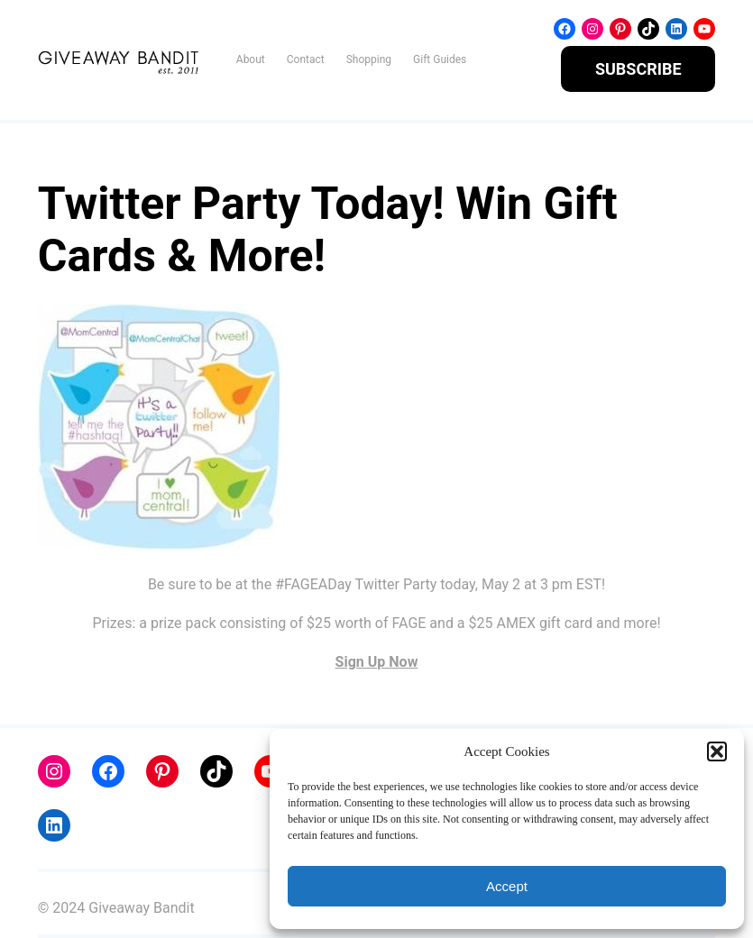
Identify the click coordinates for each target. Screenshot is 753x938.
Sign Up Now (376, 661)
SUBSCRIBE (638, 68)
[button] (717, 751)
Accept (507, 886)
